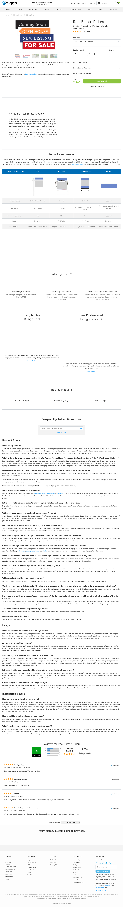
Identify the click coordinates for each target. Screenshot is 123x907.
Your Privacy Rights (101, 890)
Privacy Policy (107, 885)
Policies (7, 879)
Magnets (59, 9)
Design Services (31, 862)
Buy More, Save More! (115, 57)
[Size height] (96, 54)
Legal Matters (8, 874)
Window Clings (77, 870)
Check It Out (31, 361)
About (6, 860)
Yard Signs (75, 865)
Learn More (91, 371)
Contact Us (53, 860)
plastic (60, 493)
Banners (8, 9)
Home (7, 15)
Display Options (54, 822)
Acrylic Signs (76, 872)
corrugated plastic (48, 493)
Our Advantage (9, 876)
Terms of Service (100, 887)
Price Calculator (31, 867)
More (100, 9)
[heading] (61, 274)
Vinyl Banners (76, 862)
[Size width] (81, 54)
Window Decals (77, 867)
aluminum (37, 493)
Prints (89, 9)
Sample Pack (30, 870)
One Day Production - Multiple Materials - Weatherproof (91, 27)
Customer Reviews (10, 869)
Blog (28, 860)
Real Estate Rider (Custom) (84, 41)
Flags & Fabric (33, 9)
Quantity (112, 50)
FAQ (28, 865)
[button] (99, 3)
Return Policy (53, 862)
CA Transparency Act (10, 866)
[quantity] (115, 54)
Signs (20, 9)
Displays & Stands (75, 9)
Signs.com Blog (99, 860)
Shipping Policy (54, 865)
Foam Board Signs (77, 877)
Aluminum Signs (77, 860)
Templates (30, 875)
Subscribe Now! (102, 871)
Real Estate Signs (16, 15)
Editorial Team (8, 871)
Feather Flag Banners (78, 880)
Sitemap (29, 872)
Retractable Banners (78, 882)
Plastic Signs (76, 875)
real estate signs (77, 164)
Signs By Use (112, 9)
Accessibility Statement (8, 863)
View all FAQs (61, 432)
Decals (47, 9)
